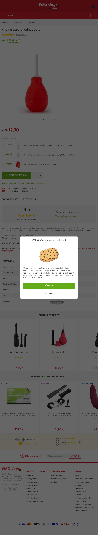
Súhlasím (49, 285)
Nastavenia (49, 293)
